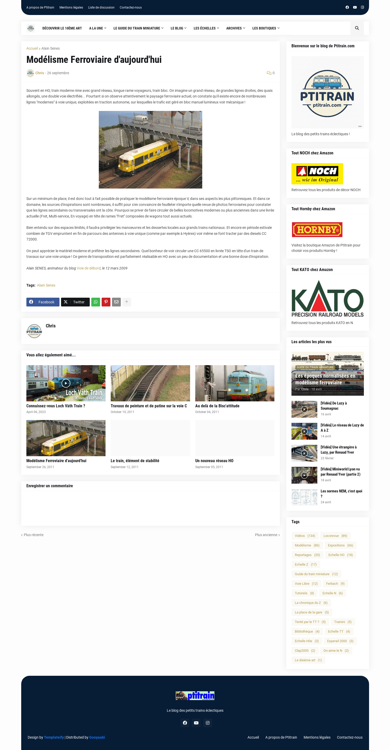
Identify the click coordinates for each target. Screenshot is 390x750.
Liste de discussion (101, 7)
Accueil (32, 48)
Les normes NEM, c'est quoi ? (341, 494)
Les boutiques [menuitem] (264, 28)
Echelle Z (306, 564)
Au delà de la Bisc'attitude (217, 405)
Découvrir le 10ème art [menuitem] (62, 28)
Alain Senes (50, 48)
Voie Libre (306, 583)
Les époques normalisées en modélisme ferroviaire (325, 379)
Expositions (340, 545)
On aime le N (336, 650)
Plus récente (33, 535)
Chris (51, 325)
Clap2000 (305, 650)
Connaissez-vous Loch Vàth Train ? (55, 405)
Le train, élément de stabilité (135, 460)
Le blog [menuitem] (177, 28)
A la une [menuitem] (96, 28)
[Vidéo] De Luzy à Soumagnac (334, 406)
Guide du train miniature (316, 574)
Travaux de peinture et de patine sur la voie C (149, 405)
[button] (357, 28)
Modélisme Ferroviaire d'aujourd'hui (56, 460)
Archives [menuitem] (234, 28)
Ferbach (335, 583)
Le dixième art (308, 660)
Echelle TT (339, 631)
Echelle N (332, 593)
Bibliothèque (307, 631)
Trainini (343, 622)
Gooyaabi (97, 737)
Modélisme (307, 545)
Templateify (54, 737)
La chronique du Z (311, 602)
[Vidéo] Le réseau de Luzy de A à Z (342, 428)
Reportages (307, 555)
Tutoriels (304, 593)
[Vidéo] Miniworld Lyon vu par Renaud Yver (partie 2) (341, 472)
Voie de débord (89, 268)
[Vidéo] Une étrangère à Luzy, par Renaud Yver (339, 450)
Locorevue (335, 535)
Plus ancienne (266, 535)
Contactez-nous (131, 7)
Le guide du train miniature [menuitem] (137, 28)
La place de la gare (312, 612)
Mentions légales (71, 7)
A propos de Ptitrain (40, 7)
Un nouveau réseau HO (214, 460)
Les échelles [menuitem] (205, 28)
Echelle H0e (307, 641)
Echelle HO (340, 555)
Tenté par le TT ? (310, 622)
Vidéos (305, 535)
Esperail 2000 (340, 641)
